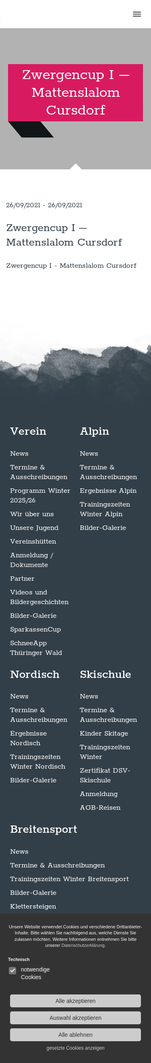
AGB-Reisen (100, 807)
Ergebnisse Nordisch (28, 738)
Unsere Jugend (34, 527)
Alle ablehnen (75, 1035)
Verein (28, 431)
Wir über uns (32, 514)
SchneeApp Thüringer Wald (36, 648)
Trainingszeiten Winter (105, 752)
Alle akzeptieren (76, 1001)
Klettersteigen (33, 906)
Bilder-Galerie (33, 615)
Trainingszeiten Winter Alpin (105, 509)
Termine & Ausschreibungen (38, 472)
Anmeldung (99, 794)
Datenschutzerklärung (83, 945)
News (19, 453)
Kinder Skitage (104, 733)
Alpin (94, 431)
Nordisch (35, 674)
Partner (22, 578)
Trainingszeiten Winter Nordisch (37, 761)
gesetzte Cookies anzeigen (75, 1048)
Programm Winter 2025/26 (40, 495)
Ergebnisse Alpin (108, 490)
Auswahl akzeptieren (75, 1018)
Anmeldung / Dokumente (31, 560)
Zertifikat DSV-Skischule (105, 775)
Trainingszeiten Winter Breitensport (69, 879)
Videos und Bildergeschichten (39, 597)
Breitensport (43, 829)
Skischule (105, 674)
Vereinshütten (33, 541)
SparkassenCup (35, 629)
